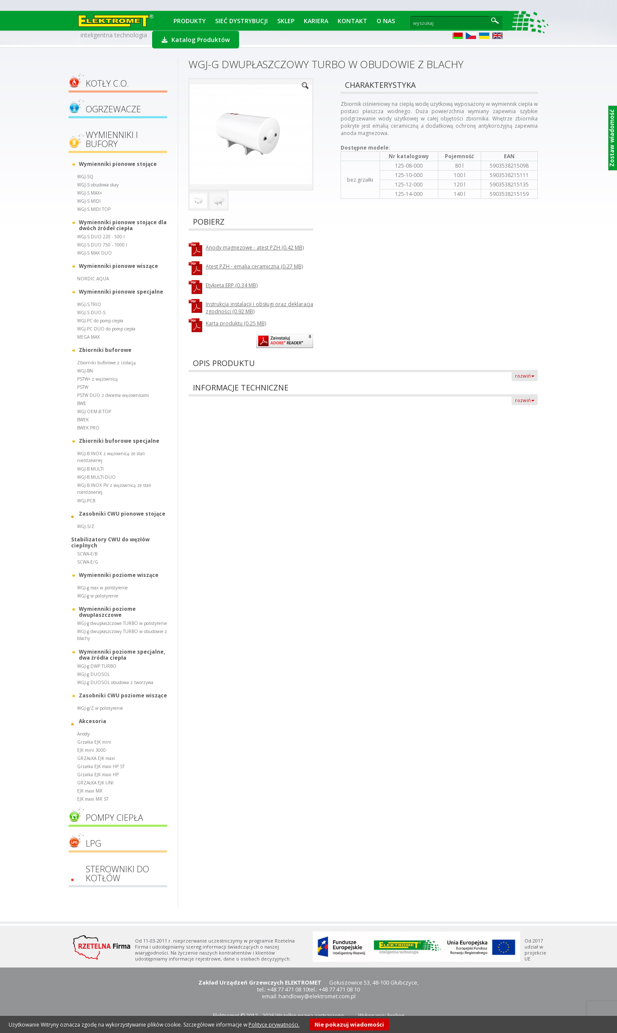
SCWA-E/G (87, 562)
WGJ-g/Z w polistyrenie (100, 708)
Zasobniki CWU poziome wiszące (123, 695)
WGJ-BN (85, 371)
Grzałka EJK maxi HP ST (101, 766)
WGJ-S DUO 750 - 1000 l (102, 245)
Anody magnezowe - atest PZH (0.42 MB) (255, 247)
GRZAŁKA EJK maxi (96, 758)
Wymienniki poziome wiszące (119, 575)
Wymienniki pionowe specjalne (121, 291)
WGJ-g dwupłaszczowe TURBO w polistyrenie (122, 623)
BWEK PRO (88, 428)
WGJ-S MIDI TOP (94, 209)
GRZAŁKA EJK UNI (95, 783)
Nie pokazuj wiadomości (349, 1024)
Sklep (285, 21)
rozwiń (523, 375)
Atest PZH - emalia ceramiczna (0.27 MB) (254, 266)
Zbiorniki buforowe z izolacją (106, 363)
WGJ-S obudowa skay (98, 185)
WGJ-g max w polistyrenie (102, 588)
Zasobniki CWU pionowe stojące (122, 513)
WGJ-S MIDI (89, 201)
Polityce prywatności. (274, 1024)
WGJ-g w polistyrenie (97, 596)
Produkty (190, 21)
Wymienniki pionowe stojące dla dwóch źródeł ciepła (123, 225)
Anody (83, 734)
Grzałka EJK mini (94, 742)
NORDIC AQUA (93, 279)
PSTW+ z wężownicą (97, 379)
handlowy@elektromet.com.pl (317, 996)
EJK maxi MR (89, 791)
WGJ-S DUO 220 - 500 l (101, 237)
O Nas (386, 21)
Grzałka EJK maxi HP (98, 775)
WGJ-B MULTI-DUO (96, 477)
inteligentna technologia (114, 35)
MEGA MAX (88, 337)
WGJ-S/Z (85, 526)
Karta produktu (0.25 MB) (236, 323)
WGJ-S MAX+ (89, 193)
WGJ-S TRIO (89, 304)
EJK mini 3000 (91, 750)
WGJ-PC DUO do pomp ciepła (106, 329)
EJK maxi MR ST (92, 799)
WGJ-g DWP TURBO (97, 666)
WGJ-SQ (85, 177)
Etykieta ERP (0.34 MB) (232, 285)
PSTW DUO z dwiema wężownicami (113, 395)
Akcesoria (92, 721)
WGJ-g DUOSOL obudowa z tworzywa (115, 682)
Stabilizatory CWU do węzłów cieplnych (110, 542)
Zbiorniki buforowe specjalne (119, 440)
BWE (81, 403)
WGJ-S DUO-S (91, 312)
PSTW (82, 387)
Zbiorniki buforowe (105, 350)
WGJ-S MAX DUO (94, 253)
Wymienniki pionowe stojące (118, 164)
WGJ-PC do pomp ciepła (100, 321)
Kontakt (352, 21)
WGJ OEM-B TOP (94, 411)
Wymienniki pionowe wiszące (118, 266)
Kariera (316, 21)
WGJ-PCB (86, 501)
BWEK (83, 420)
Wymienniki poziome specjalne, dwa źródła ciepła (122, 654)
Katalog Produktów (196, 40)
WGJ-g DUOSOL (93, 674)
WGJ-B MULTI (90, 469)
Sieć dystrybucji (241, 21)
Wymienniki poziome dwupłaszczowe (107, 611)
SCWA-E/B (87, 554)
